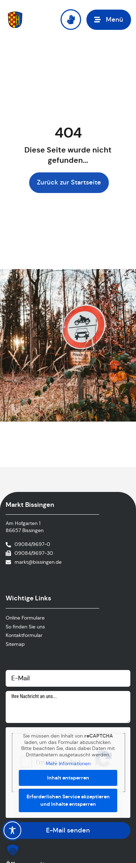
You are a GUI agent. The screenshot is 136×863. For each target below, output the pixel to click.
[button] (108, 20)
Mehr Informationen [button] (68, 764)
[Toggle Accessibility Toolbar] (12, 830)
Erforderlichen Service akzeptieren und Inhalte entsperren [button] (68, 800)
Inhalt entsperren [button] (68, 777)
